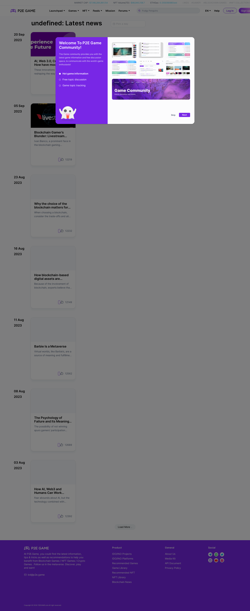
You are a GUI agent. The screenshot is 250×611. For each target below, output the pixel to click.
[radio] (73, 74)
